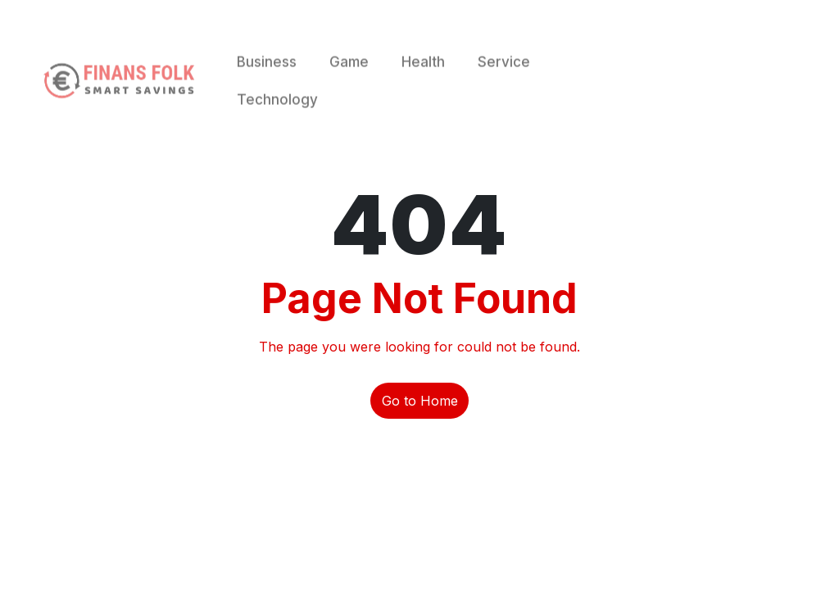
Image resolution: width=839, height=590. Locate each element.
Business (267, 77)
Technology (277, 115)
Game (349, 77)
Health (423, 77)
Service (504, 77)
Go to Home (420, 401)
